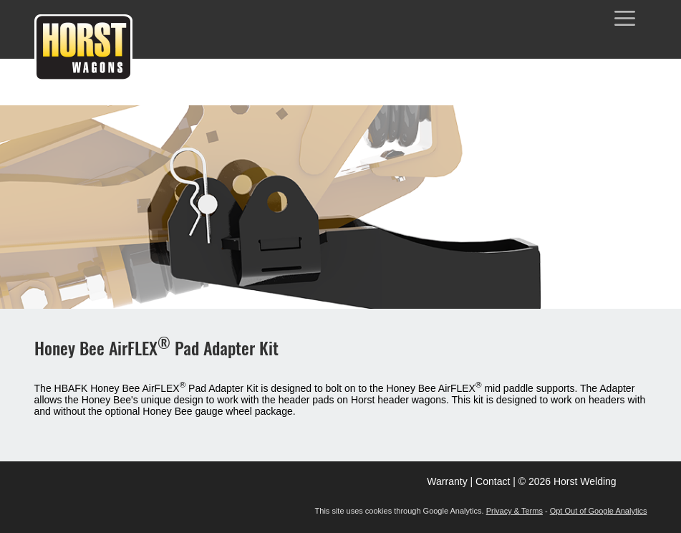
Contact (492, 481)
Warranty (447, 481)
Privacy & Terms (514, 510)
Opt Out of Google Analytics (598, 510)
